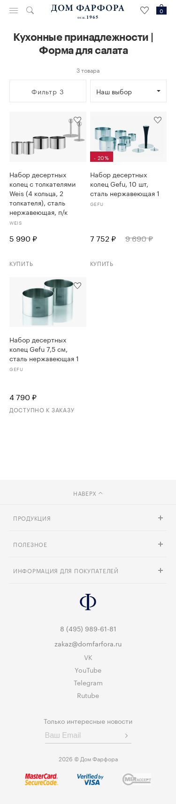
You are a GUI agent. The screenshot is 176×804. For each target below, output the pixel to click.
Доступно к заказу (41, 409)
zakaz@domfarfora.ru (88, 643)
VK (88, 657)
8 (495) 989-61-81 (88, 628)
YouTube (88, 669)
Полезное (30, 543)
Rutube (88, 695)
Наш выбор (114, 91)
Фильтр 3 (47, 91)
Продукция (32, 517)
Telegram (88, 682)
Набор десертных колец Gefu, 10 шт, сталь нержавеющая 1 (125, 183)
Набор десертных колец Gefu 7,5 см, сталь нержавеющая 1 (44, 348)
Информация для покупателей (66, 570)
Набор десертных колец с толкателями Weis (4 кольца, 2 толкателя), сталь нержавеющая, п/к (42, 192)
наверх (88, 492)
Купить (21, 262)
